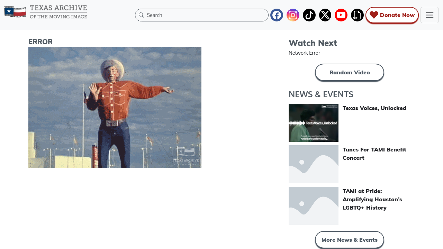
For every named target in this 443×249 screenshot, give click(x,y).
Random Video (349, 72)
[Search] (206, 15)
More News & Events (350, 239)
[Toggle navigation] (430, 15)
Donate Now (392, 15)
